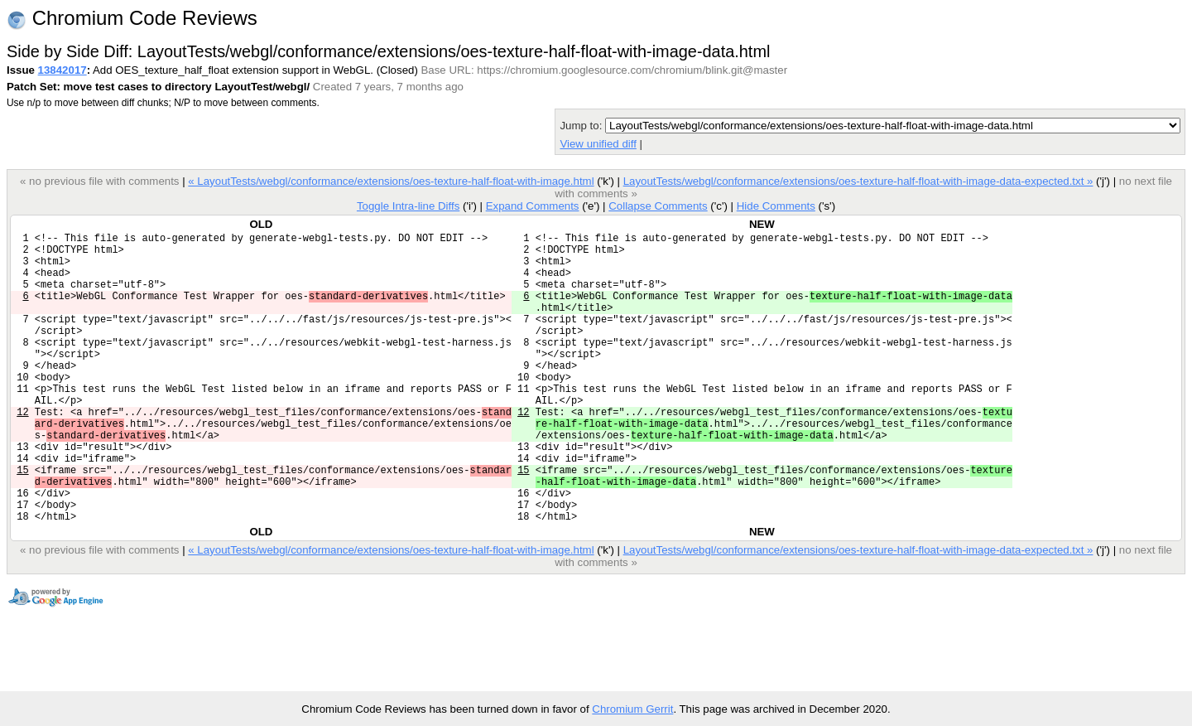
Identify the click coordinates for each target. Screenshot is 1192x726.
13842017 (62, 70)
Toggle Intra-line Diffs (408, 206)
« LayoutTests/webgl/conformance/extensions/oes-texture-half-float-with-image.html (391, 181)
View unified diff (598, 144)
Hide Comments (776, 206)
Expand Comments (532, 206)
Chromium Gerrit (632, 709)
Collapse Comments (657, 206)
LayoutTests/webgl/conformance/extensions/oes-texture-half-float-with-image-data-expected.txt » (858, 181)
